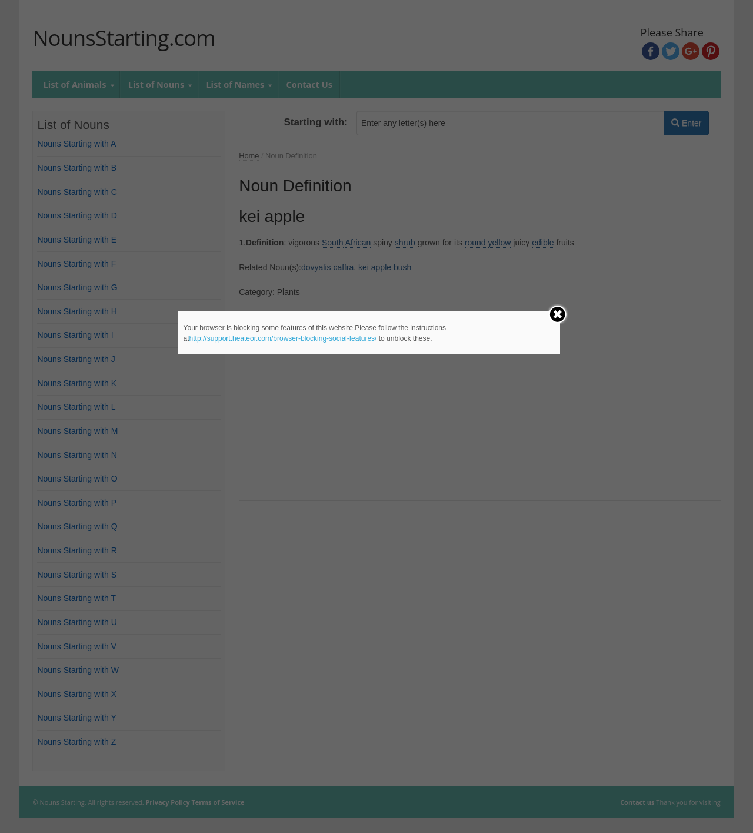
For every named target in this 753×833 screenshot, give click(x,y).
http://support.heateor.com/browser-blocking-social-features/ (283, 338)
